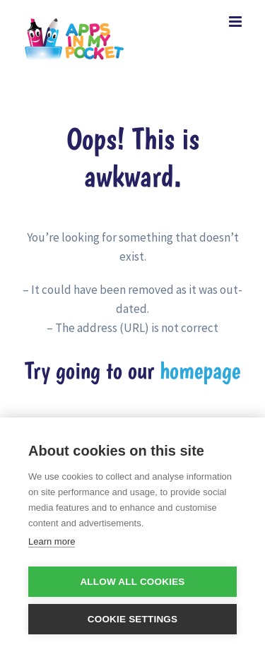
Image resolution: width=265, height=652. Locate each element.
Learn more (51, 541)
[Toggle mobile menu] (236, 21)
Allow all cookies (132, 581)
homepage (200, 370)
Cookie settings (133, 619)
